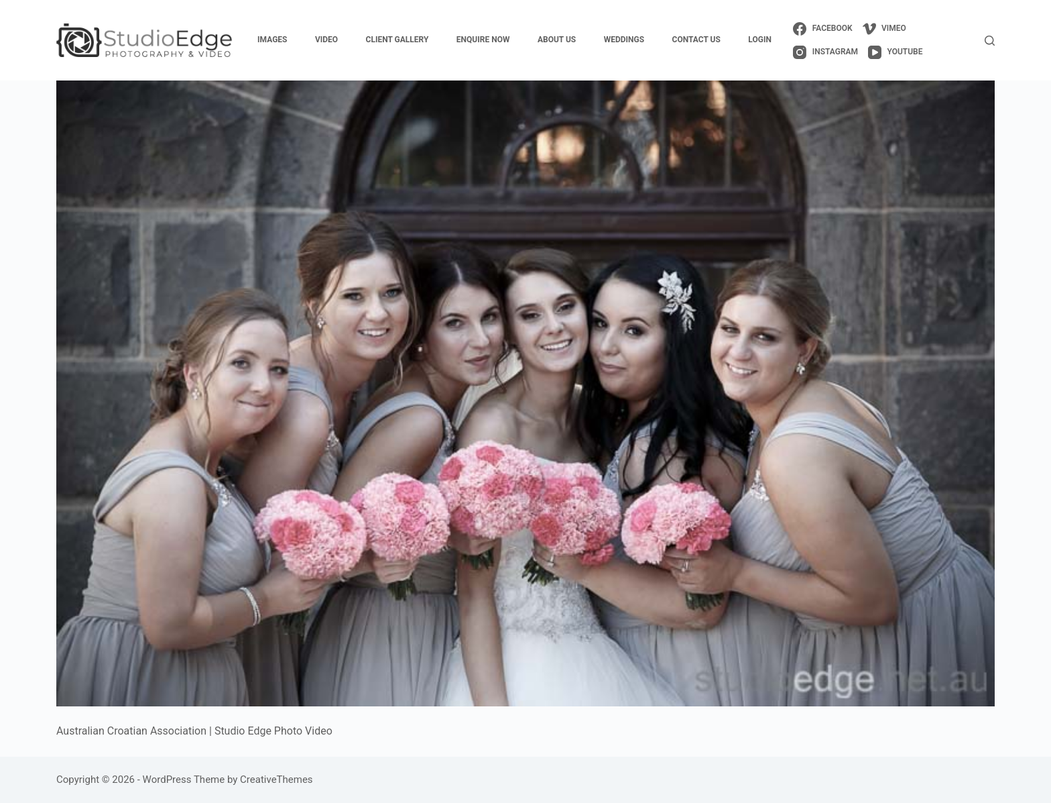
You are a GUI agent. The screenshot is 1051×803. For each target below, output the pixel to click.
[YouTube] (895, 52)
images (272, 39)
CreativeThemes (276, 779)
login (759, 39)
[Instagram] (825, 52)
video (326, 39)
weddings (624, 39)
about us (557, 39)
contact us (696, 39)
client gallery (397, 39)
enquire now (483, 39)
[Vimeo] (884, 29)
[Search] (990, 41)
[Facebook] (822, 29)
